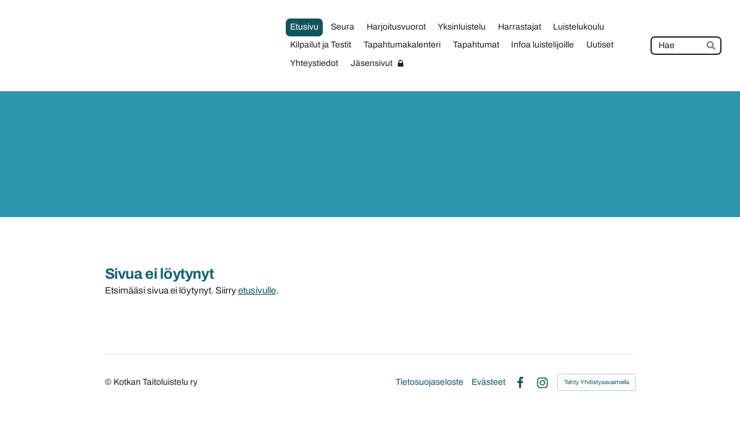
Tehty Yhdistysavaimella (596, 382)
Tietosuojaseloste (430, 382)
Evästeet (488, 382)
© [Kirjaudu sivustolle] (109, 382)
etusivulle (257, 290)
